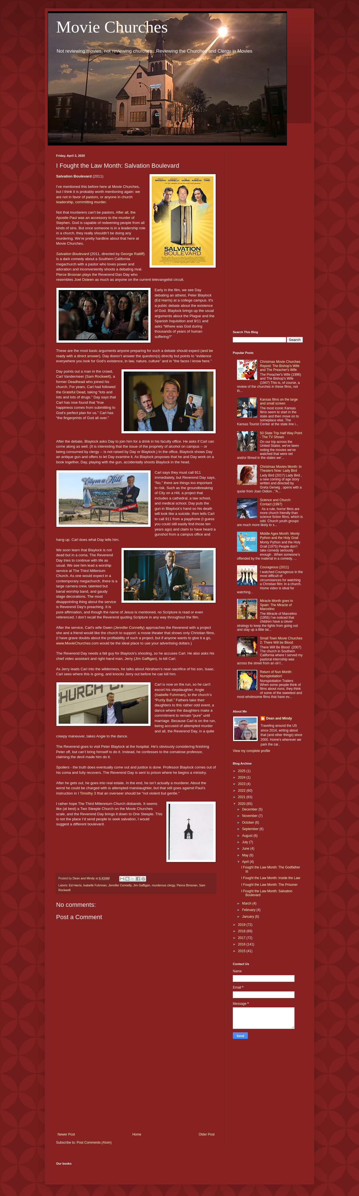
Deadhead (76, 382)
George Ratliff (132, 254)
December (250, 809)
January (248, 917)
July (245, 842)
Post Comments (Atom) (94, 1142)
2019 (242, 925)
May (245, 855)
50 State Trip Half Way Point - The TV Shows (281, 435)
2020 (242, 804)
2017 (242, 938)
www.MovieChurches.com (77, 643)
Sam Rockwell (98, 376)
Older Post (207, 1134)
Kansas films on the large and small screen (279, 401)
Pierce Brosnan (68, 274)
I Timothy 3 (87, 793)
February (249, 910)
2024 (242, 777)
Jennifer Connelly (129, 627)
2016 (242, 944)
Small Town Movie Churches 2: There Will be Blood (281, 640)
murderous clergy (163, 885)
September (250, 829)
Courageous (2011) (274, 567)
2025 (242, 771)
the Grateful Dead (70, 392)
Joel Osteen (84, 279)
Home (136, 1134)
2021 (242, 797)
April (246, 862)
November (250, 816)
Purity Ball (164, 700)
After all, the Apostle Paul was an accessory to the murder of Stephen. (95, 217)
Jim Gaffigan (145, 659)
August (248, 836)
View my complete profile (251, 751)
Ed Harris (163, 300)
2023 (242, 784)
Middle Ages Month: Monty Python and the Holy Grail (280, 535)
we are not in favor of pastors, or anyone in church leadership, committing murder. (98, 197)
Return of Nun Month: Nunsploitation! (276, 674)
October (248, 822)
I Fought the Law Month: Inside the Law (270, 878)
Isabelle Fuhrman (170, 695)
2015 (242, 951)
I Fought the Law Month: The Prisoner (269, 885)
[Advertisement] (136, 1086)
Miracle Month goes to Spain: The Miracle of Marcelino (276, 605)
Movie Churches (112, 27)
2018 (242, 931)
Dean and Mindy (279, 718)
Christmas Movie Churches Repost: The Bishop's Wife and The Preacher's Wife (280, 366)
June (246, 849)
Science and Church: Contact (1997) (275, 502)
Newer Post (66, 1134)
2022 (242, 791)
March (247, 903)
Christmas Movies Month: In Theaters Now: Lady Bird (281, 469)
